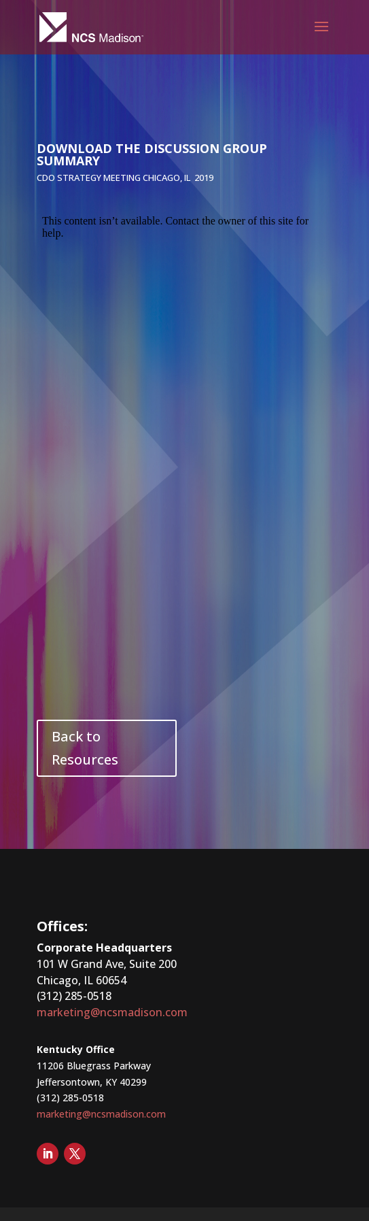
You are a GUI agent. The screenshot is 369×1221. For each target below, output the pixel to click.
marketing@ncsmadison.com (112, 1012)
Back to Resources (85, 748)
